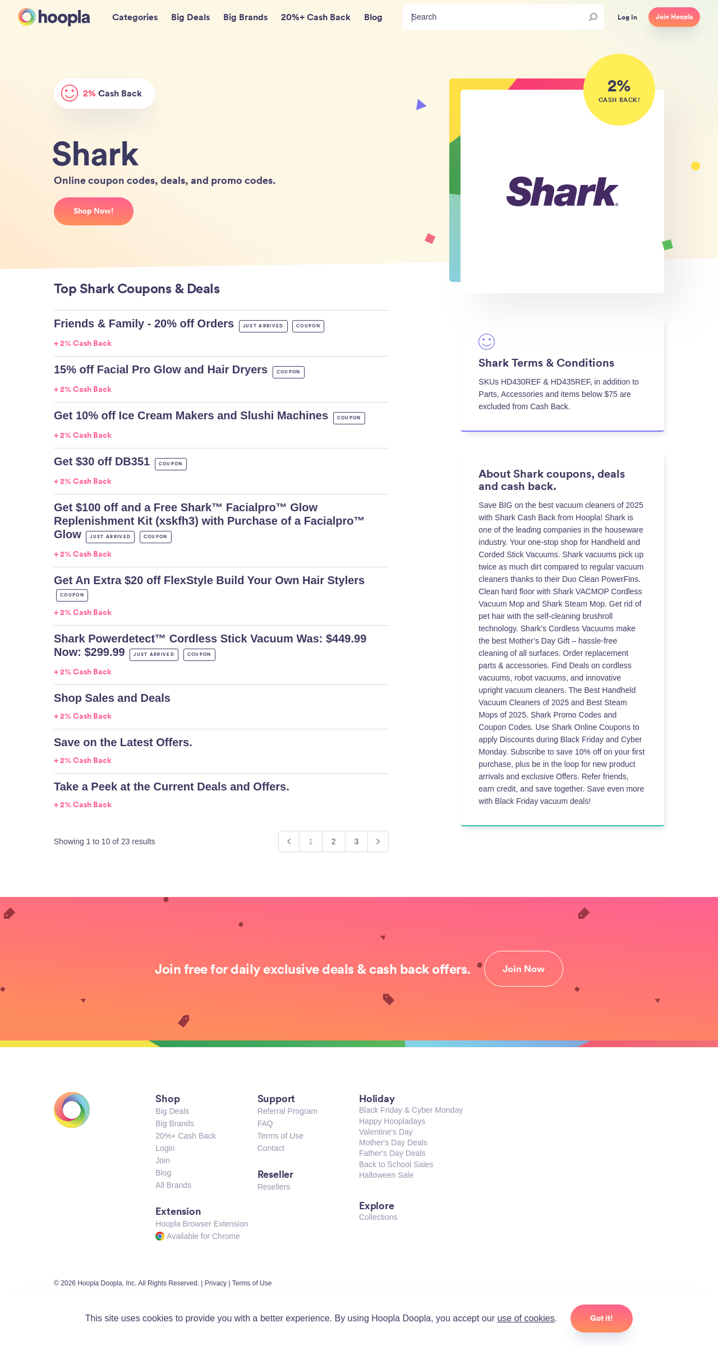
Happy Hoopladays (392, 1121)
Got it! (601, 1318)
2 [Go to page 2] (334, 841)
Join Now (524, 969)
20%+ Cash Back (185, 1135)
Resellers (273, 1186)
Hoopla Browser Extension (201, 1223)
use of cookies (525, 1318)
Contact (270, 1148)
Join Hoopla (674, 17)
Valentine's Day (386, 1131)
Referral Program (287, 1111)
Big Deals (172, 1111)
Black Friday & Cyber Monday (411, 1110)
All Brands (173, 1185)
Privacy (216, 1283)
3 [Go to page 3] (357, 841)
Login (164, 1148)
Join (162, 1160)
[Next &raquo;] (378, 841)
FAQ (265, 1123)
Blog (163, 1172)
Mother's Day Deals (393, 1142)
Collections (378, 1217)
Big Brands (174, 1123)
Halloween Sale (386, 1175)
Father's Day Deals (392, 1153)
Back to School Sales (396, 1164)
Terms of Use (280, 1135)
